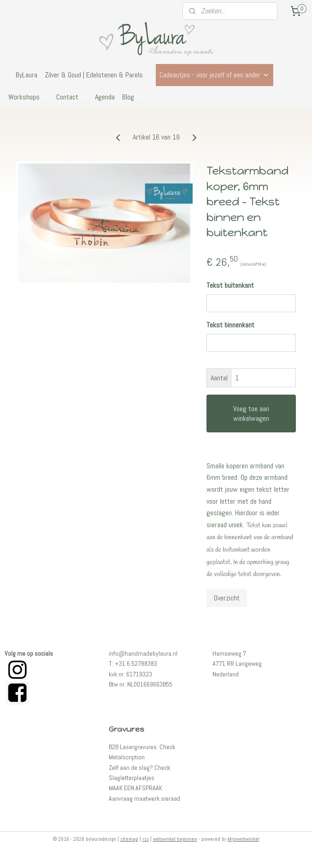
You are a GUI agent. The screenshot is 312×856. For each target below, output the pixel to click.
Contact (72, 97)
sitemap (129, 839)
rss (145, 839)
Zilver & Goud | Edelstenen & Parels (98, 75)
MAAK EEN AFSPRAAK (135, 788)
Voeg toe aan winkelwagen (251, 413)
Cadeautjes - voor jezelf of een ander (214, 75)
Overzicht (227, 598)
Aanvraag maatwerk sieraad (144, 798)
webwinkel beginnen (175, 839)
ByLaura (26, 75)
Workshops (28, 97)
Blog (132, 97)
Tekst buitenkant (230, 285)
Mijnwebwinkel (243, 839)
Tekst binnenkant (230, 325)
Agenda (105, 97)
